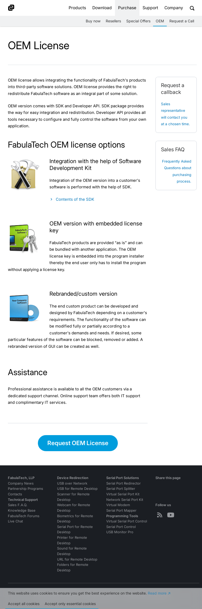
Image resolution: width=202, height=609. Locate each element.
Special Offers (138, 21)
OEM (160, 21)
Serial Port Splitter (120, 489)
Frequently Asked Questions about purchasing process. (176, 171)
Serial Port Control (121, 527)
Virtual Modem (118, 505)
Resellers (113, 21)
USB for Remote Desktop (77, 489)
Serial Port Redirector (123, 483)
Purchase (127, 7)
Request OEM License (77, 442)
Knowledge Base (22, 510)
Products (77, 7)
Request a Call (181, 21)
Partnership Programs (25, 489)
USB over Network (72, 483)
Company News (21, 483)
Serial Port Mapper (121, 510)
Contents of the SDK (75, 199)
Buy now (93, 21)
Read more (157, 593)
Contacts (15, 494)
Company (173, 7)
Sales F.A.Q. (17, 505)
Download (102, 7)
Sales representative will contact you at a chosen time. (175, 114)
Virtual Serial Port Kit (122, 494)
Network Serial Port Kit (124, 500)
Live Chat (15, 521)
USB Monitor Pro (119, 532)
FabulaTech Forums (23, 516)
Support (150, 7)
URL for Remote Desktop (77, 559)
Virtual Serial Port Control (126, 521)
